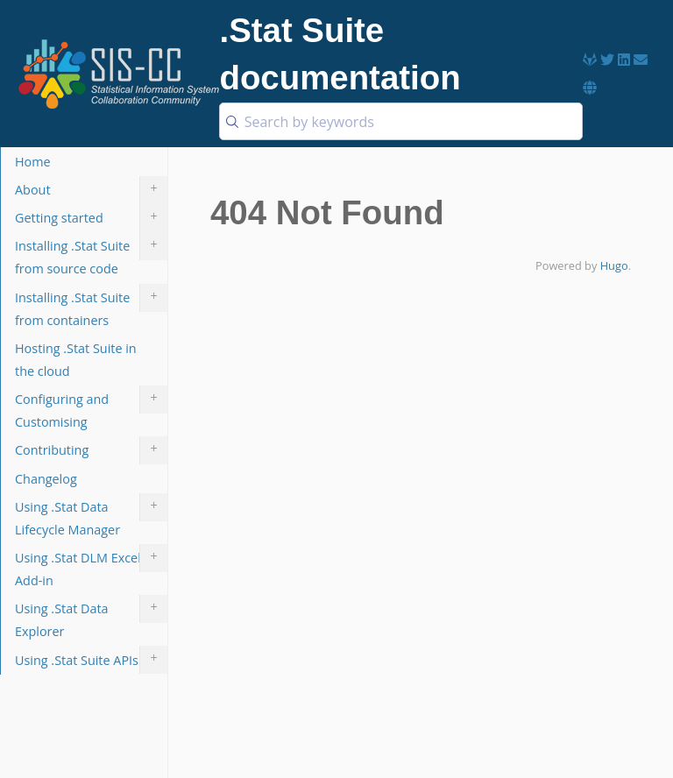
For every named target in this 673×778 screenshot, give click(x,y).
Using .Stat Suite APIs (91, 660)
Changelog (46, 478)
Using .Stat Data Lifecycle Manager (91, 515)
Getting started (91, 218)
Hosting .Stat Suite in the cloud (76, 359)
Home (33, 161)
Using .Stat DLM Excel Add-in (91, 566)
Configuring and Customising (91, 407)
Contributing (91, 450)
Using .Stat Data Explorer (91, 617)
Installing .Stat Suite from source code (91, 254)
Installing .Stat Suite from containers (91, 306)
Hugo (614, 265)
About (91, 190)
